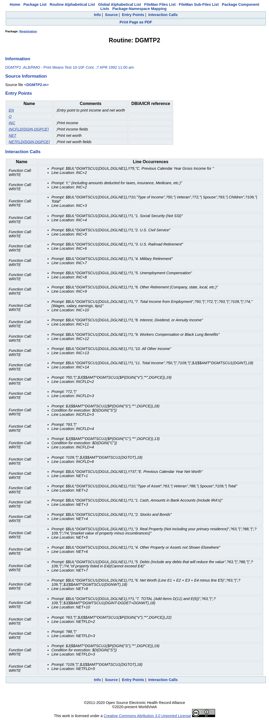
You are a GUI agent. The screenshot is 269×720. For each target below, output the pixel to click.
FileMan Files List (160, 4)
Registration (28, 31)
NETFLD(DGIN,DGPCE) (29, 142)
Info (97, 15)
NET (12, 135)
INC (12, 123)
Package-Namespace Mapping (139, 9)
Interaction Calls (163, 15)
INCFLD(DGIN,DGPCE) (29, 129)
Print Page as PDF (136, 22)
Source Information (26, 76)
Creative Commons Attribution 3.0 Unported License (147, 716)
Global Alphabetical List (119, 4)
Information (17, 58)
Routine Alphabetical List (72, 4)
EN (11, 110)
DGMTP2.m (36, 85)
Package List (34, 4)
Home (15, 4)
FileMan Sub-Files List (199, 4)
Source (111, 15)
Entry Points (133, 15)
